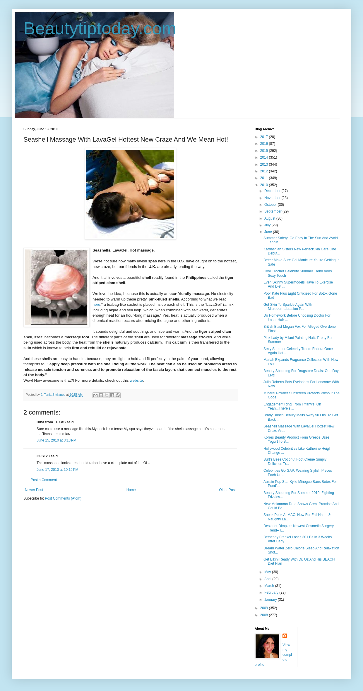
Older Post (227, 490)
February (271, 592)
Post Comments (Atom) (63, 498)
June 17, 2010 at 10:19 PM (57, 470)
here (96, 304)
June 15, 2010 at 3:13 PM (56, 440)
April (268, 579)
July (268, 225)
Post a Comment (44, 480)
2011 (264, 178)
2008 (264, 615)
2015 (264, 151)
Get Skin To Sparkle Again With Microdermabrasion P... (287, 307)
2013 (264, 164)
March (269, 586)
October (271, 205)
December (273, 191)
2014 (264, 157)
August (270, 218)
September (273, 211)
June (268, 232)
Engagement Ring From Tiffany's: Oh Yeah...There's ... (292, 406)
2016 (264, 144)
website (136, 380)
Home (131, 490)
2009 (264, 608)
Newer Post (34, 490)
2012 (264, 171)
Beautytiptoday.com (100, 28)
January (271, 599)
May (268, 572)
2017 (264, 137)
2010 (264, 185)
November (273, 198)
